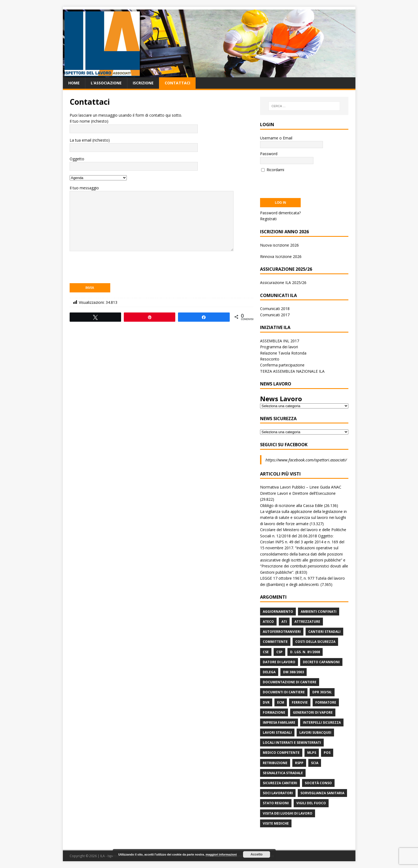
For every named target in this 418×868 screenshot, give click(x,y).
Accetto (257, 854)
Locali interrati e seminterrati (292, 742)
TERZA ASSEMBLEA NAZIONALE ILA (292, 371)
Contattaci (177, 82)
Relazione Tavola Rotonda (283, 353)
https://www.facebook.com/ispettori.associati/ (306, 459)
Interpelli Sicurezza (322, 722)
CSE (266, 652)
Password (268, 153)
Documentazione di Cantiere (289, 682)
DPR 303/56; (322, 692)
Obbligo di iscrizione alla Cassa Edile (291, 505)
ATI (284, 621)
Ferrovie (300, 702)
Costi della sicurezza (315, 641)
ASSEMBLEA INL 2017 (279, 340)
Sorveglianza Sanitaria (322, 793)
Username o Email (276, 138)
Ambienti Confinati (318, 611)
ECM (280, 702)
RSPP (299, 763)
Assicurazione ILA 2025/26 (283, 282)
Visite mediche (276, 823)
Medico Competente (281, 752)
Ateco (268, 621)
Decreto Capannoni (321, 662)
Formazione (274, 712)
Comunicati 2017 (275, 314)
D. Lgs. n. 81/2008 (305, 652)
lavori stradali (277, 732)
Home (74, 82)
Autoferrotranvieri (282, 631)
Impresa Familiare (279, 722)
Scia (314, 763)
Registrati (268, 218)
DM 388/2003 (293, 672)
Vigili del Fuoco (311, 803)
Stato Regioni (276, 803)
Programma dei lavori (279, 346)
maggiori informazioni (221, 854)
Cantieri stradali (324, 631)
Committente (275, 641)
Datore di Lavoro (279, 662)
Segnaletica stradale (283, 773)
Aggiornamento (278, 611)
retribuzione (275, 763)
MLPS (311, 752)
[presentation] (111, 267)
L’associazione (106, 82)
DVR (266, 702)
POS (327, 752)
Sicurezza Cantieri (280, 783)
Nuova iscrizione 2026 (279, 245)
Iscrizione (143, 82)
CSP (279, 652)
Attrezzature (307, 621)
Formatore (325, 702)
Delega (269, 672)
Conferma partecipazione (282, 365)
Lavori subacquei (315, 732)
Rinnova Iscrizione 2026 (281, 256)
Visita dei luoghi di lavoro (287, 813)
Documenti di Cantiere (284, 692)
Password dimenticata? (280, 212)
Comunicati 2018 (275, 308)
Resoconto (269, 359)
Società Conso (318, 783)
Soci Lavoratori (278, 793)
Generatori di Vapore (313, 712)
